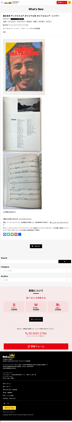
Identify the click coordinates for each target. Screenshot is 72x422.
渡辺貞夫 (29, 21)
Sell (7, 383)
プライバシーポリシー (9, 412)
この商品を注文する (9, 212)
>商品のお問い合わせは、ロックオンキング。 (17, 219)
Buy (7, 386)
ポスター (48, 21)
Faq (8, 395)
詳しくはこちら (36, 319)
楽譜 (5, 21)
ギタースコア (21, 21)
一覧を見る (36, 246)
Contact (9, 398)
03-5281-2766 (37, 333)
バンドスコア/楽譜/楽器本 (17, 18)
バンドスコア (11, 21)
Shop (7, 392)
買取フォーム (36, 346)
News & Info (10, 389)
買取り (35, 21)
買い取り (41, 21)
